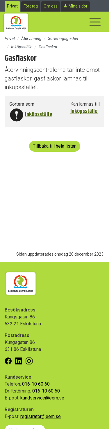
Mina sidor (78, 6)
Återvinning (31, 38)
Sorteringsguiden (63, 38)
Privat (12, 6)
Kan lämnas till (85, 104)
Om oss (51, 6)
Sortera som (21, 104)
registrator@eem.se (40, 416)
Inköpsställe (21, 47)
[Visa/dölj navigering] (95, 22)
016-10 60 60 (36, 384)
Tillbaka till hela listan (54, 146)
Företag (31, 6)
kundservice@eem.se (42, 398)
